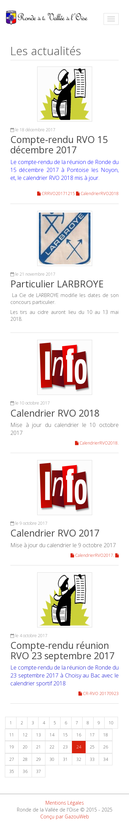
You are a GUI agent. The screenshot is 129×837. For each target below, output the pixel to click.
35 (11, 771)
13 (38, 735)
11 (11, 735)
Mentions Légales (64, 802)
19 (11, 747)
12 (25, 735)
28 (25, 759)
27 (11, 759)
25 (92, 747)
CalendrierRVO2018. (97, 443)
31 (65, 759)
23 (65, 747)
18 (105, 735)
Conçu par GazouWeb (64, 816)
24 (78, 747)
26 (105, 747)
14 (52, 735)
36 (25, 771)
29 (38, 759)
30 (52, 759)
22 (52, 747)
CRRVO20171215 (56, 193)
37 (38, 771)
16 (78, 735)
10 (111, 723)
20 (25, 747)
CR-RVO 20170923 (98, 693)
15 (65, 735)
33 (92, 759)
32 (78, 759)
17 (92, 735)
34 (105, 759)
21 (38, 747)
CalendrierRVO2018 (97, 193)
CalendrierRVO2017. (93, 555)
